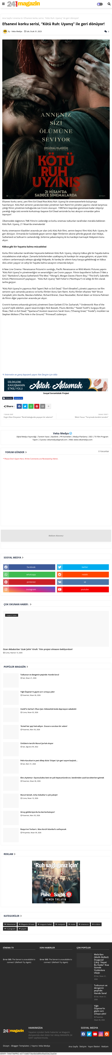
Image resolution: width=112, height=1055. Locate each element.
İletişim (82, 1046)
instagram (31, 589)
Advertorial (11, 924)
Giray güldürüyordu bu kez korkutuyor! (37, 812)
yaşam (23, 928)
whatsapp (31, 574)
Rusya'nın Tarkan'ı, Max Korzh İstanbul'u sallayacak (43, 829)
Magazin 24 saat (27, 924)
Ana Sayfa (7, 18)
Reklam (104, 1046)
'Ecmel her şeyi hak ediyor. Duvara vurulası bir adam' (43, 726)
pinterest (31, 582)
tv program (11, 928)
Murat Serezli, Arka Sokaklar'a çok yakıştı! (39, 795)
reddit (85, 574)
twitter (85, 567)
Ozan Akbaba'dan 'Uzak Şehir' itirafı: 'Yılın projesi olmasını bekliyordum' (38, 649)
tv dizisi (97, 924)
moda (73, 924)
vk (85, 582)
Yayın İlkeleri (94, 1046)
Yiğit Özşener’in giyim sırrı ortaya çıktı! (37, 692)
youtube (85, 589)
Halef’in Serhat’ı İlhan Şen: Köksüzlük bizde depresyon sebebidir (48, 709)
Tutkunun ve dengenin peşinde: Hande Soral (39, 674)
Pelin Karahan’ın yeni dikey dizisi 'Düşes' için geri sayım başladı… (49, 760)
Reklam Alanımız (56, 535)
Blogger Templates (20, 1045)
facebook (31, 567)
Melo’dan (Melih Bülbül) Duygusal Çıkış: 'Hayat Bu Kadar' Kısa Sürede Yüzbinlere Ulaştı (101, 963)
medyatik (61, 924)
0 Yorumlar (103, 451)
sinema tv (18, 18)
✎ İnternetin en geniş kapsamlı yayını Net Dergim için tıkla (29, 374)
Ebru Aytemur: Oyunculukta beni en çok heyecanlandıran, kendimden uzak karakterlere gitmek (62, 777)
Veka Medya (61, 433)
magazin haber (46, 924)
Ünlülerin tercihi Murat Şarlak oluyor (36, 743)
